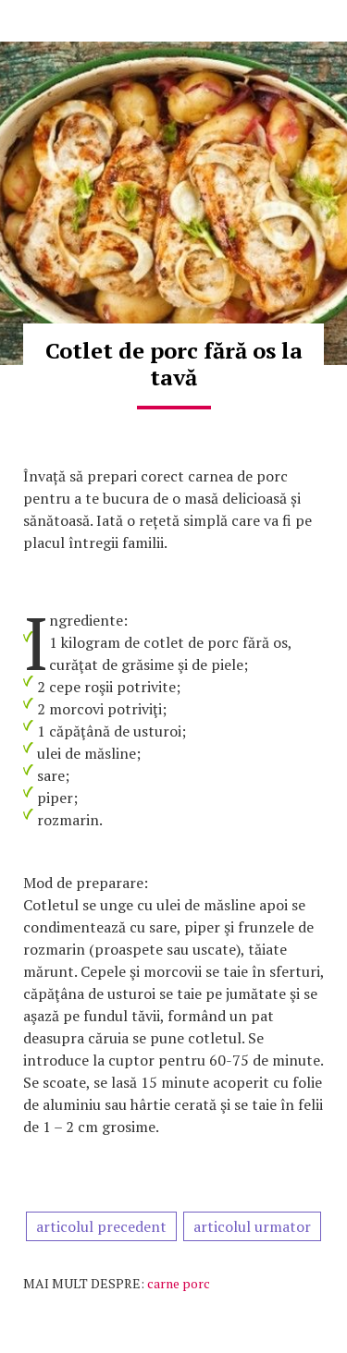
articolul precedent (101, 1226)
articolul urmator (252, 1226)
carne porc (178, 1283)
